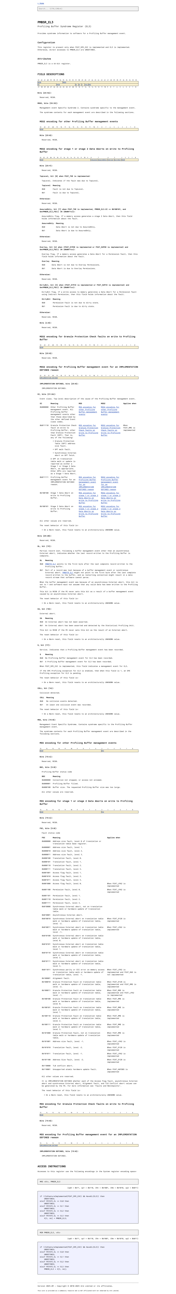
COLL (86, 84)
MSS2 (64, 82)
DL (76, 84)
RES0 (39, 82)
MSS (89, 84)
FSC (103, 812)
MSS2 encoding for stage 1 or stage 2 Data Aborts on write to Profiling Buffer (110, 498)
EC (38, 84)
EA (79, 84)
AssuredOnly (102, 160)
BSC (103, 751)
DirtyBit (117, 160)
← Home (41, 3)
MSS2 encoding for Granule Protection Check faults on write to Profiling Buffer (110, 430)
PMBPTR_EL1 (50, 564)
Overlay (110, 160)
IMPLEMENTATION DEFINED (49, 378)
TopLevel (94, 160)
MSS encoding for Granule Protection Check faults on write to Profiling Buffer (88, 430)
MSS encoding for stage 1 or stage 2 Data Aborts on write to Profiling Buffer (88, 498)
